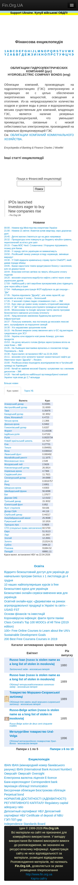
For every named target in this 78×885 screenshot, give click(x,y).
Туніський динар (12, 501)
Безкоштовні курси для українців (26, 588)
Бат (6, 494)
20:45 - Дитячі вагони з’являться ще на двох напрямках (32, 236)
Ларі (6, 534)
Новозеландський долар (16, 467)
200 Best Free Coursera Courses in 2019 (30, 639)
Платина (8, 548)
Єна (6, 444)
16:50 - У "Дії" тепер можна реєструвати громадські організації (36, 307)
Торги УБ (28, 390)
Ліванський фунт (12, 454)
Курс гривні (12, 390)
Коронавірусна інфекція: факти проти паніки (34, 618)
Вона (7, 451)
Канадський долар (13, 414)
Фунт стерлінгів (12, 508)
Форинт (8, 431)
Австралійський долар (15, 407)
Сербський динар (13, 514)
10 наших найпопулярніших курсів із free (31, 584)
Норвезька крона (13, 471)
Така (6, 410)
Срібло (7, 544)
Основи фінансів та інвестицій (24, 614)
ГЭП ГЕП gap (13, 819)
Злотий (8, 538)
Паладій (8, 551)
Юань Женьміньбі (13, 417)
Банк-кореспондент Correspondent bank (30, 782)
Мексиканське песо (14, 461)
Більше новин (11, 383)
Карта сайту (39, 878)
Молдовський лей (13, 464)
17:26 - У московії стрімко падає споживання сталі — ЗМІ (33, 301)
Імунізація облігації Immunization (26, 786)
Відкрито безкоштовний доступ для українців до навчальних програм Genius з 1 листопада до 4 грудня (36, 576)
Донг (6, 481)
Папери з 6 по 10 (62, 749)
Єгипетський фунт (13, 504)
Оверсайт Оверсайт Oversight (24, 773)
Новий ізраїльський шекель (18, 441)
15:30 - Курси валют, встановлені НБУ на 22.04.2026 (31, 354)
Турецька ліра (11, 524)
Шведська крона (12, 487)
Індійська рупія (12, 434)
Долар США (10, 511)
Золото (8, 541)
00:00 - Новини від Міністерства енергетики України (30, 227)
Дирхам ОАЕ (10, 498)
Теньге (7, 447)
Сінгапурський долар (15, 477)
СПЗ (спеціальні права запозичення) (23, 528)
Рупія (7, 437)
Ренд (7, 484)
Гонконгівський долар (15, 427)
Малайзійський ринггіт (15, 457)
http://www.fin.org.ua (39, 874)
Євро (7, 531)
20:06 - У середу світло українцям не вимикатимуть (30, 251)
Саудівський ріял (13, 474)
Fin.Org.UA (12, 5)
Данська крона (11, 424)
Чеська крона (11, 420)
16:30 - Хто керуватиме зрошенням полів (25, 327)
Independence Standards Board (24, 823)
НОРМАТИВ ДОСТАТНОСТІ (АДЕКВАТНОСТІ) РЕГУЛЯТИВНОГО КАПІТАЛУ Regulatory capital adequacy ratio (36, 803)
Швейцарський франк (15, 491)
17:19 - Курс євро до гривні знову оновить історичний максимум (36, 304)
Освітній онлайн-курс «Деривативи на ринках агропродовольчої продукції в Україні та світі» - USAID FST (35, 605)
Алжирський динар (14, 404)
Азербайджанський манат (17, 518)
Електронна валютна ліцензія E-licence (30, 777)
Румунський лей (12, 521)
